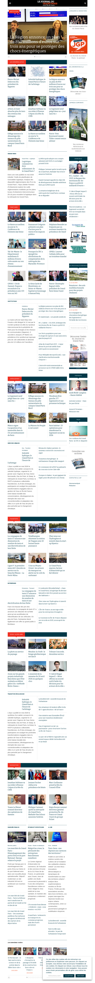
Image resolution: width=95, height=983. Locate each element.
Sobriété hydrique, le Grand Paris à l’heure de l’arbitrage (37, 81)
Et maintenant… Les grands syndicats (52, 317)
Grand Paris (12, 153)
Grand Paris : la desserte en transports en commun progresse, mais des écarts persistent (37, 920)
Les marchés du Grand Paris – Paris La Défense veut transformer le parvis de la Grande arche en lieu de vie (17, 900)
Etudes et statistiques (36, 827)
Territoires (14, 207)
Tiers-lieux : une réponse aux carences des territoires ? (57, 850)
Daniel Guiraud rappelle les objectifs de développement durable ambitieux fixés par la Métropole (52, 182)
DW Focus (47, 3)
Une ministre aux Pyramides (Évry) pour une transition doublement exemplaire (51, 718)
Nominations (14, 765)
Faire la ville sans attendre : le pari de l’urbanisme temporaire (57, 931)
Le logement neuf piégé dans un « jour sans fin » (57, 111)
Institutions (14, 11)
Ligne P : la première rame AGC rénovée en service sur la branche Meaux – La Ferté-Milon (16, 570)
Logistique (32, 158)
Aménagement (14, 378)
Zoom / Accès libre (16, 634)
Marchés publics (13, 827)
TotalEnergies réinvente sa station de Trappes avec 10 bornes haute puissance (36, 541)
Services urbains (14, 443)
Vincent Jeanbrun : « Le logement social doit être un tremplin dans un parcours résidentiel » (77, 212)
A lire (50, 827)
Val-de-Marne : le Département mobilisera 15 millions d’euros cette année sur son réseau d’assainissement (16, 259)
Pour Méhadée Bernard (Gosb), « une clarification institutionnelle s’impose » (52, 357)
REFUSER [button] (80, 976)
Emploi (30, 845)
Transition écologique (16, 694)
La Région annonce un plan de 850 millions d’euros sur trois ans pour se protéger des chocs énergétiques (52, 308)
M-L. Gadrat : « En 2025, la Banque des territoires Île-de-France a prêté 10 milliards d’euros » (52, 325)
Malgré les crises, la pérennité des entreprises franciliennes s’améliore (36, 853)
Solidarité (54, 845)
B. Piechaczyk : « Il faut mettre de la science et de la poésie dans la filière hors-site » (14, 962)
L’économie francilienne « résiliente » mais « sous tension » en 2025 (37, 907)
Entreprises (12, 583)
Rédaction (72, 485)
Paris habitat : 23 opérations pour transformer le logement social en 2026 (57, 430)
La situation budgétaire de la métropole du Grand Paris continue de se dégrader (52, 193)
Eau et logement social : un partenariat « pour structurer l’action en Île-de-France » (52, 728)
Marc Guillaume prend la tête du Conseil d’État (55, 785)
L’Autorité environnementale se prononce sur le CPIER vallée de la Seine (51, 368)
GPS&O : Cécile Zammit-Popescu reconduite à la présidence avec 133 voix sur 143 (16, 288)
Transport (31, 588)
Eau (23, 448)
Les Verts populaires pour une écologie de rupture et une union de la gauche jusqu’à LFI (52, 336)
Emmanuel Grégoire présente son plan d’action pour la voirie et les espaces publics (36, 229)
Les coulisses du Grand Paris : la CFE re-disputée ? (78, 441)
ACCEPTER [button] (69, 976)
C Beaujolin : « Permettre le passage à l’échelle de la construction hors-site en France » (29, 964)
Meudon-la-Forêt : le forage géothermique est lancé (37, 654)
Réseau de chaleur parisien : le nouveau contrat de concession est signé (52, 450)
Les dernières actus (17, 62)
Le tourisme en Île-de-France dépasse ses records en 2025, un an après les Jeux (53, 620)
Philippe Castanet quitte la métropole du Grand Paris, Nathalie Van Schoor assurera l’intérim (52, 171)
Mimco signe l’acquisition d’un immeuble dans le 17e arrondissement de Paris (16, 430)
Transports (14, 519)
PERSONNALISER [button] (54, 976)
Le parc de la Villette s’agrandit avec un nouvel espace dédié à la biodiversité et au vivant (53, 739)
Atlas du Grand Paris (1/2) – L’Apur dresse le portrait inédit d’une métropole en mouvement (51, 346)
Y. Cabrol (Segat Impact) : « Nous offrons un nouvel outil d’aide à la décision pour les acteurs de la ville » (78, 196)
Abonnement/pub (74, 483)
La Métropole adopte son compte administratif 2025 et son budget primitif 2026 (51, 161)
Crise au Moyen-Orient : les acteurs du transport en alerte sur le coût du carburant (36, 570)
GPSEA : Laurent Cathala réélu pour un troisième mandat (57, 254)
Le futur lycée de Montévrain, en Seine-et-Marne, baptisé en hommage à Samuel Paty (37, 288)
